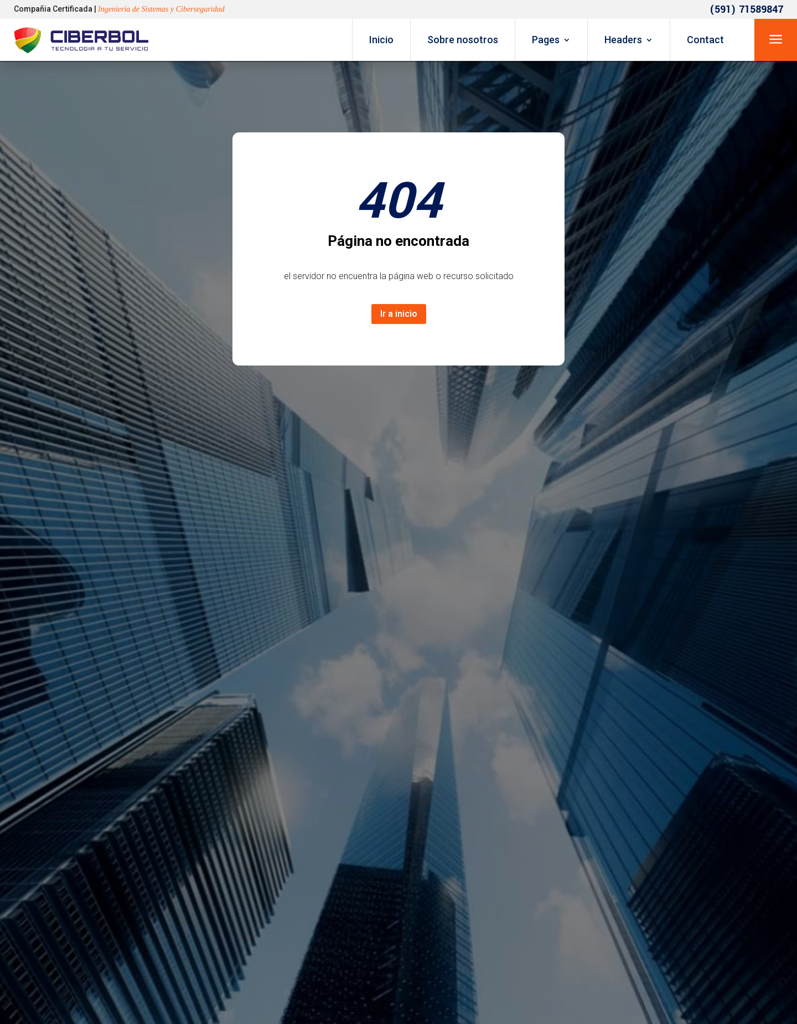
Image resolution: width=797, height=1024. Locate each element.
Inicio (381, 39)
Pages (546, 39)
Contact (705, 39)
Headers (623, 39)
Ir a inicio (398, 313)
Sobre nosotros (462, 39)
